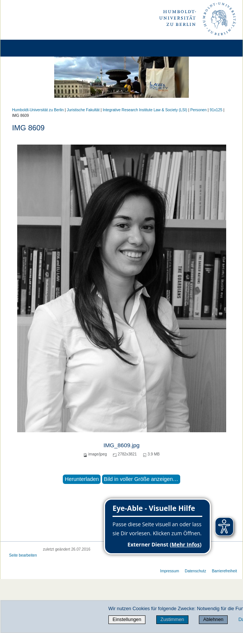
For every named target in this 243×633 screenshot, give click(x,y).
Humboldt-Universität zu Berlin (38, 110)
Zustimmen (172, 619)
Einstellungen (127, 619)
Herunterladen (82, 479)
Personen (198, 110)
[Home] (27, 48)
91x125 (216, 110)
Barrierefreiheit (224, 571)
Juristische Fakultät (83, 110)
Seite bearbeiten (23, 555)
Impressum (169, 571)
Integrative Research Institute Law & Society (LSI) (145, 110)
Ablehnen (213, 619)
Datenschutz (195, 571)
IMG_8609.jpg (121, 445)
